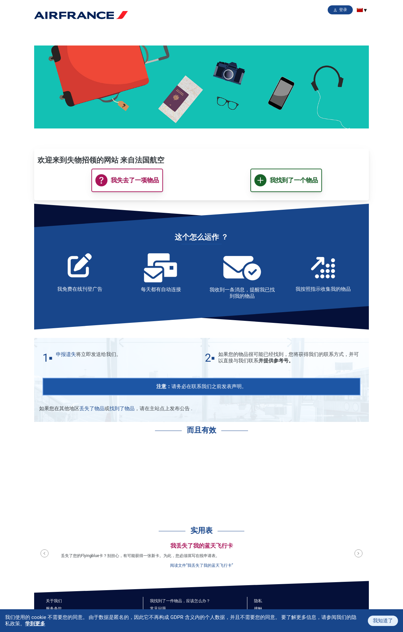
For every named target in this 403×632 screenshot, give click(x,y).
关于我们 (54, 601)
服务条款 (54, 608)
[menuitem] (360, 10)
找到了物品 (122, 408)
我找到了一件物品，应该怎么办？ (180, 601)
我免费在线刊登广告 (79, 289)
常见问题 (158, 608)
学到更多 (35, 624)
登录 (343, 9)
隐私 (258, 601)
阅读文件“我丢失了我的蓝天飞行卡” (201, 565)
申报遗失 (66, 354)
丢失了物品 (91, 408)
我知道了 (383, 621)
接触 (258, 608)
